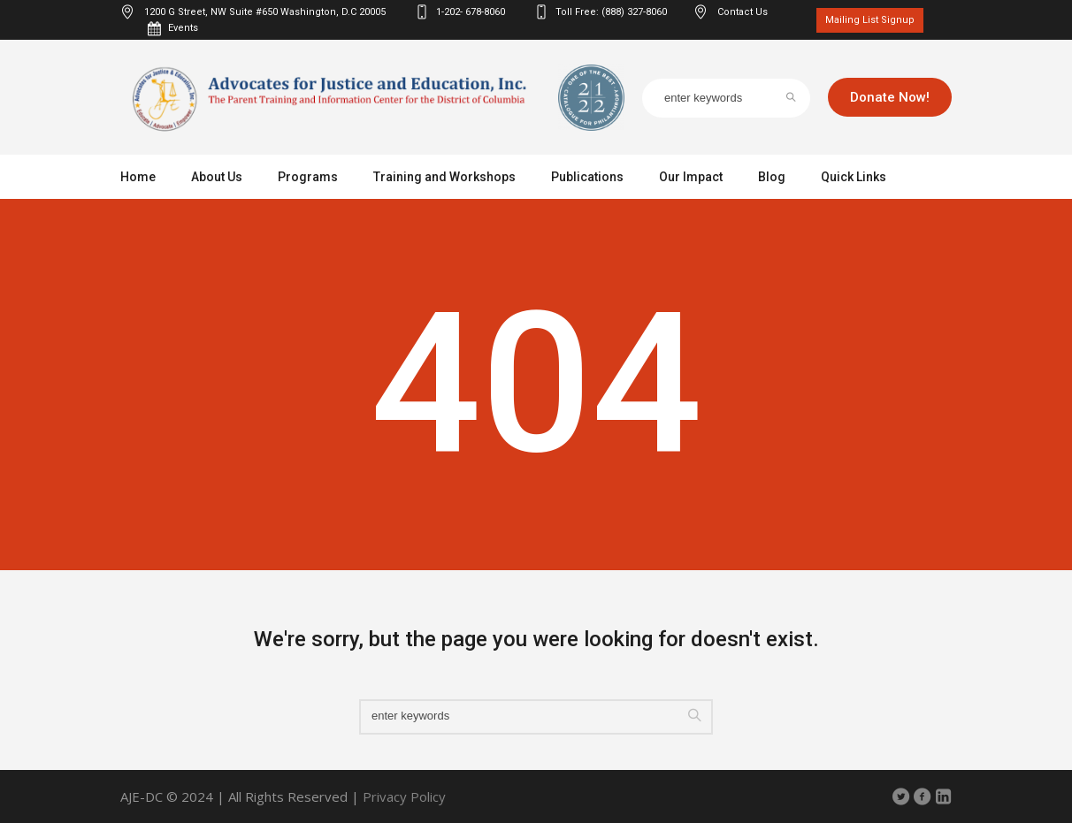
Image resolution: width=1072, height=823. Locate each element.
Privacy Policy (404, 796)
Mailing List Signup (870, 20)
